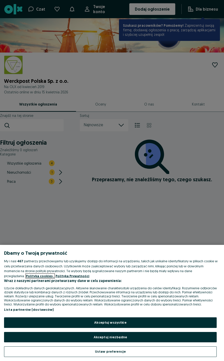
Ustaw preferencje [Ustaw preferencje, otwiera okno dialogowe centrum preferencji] (110, 351)
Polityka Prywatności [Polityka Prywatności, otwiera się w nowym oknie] (72, 276)
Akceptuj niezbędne (110, 337)
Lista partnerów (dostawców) (29, 309)
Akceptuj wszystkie (110, 322)
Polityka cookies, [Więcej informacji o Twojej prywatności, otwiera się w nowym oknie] (40, 276)
